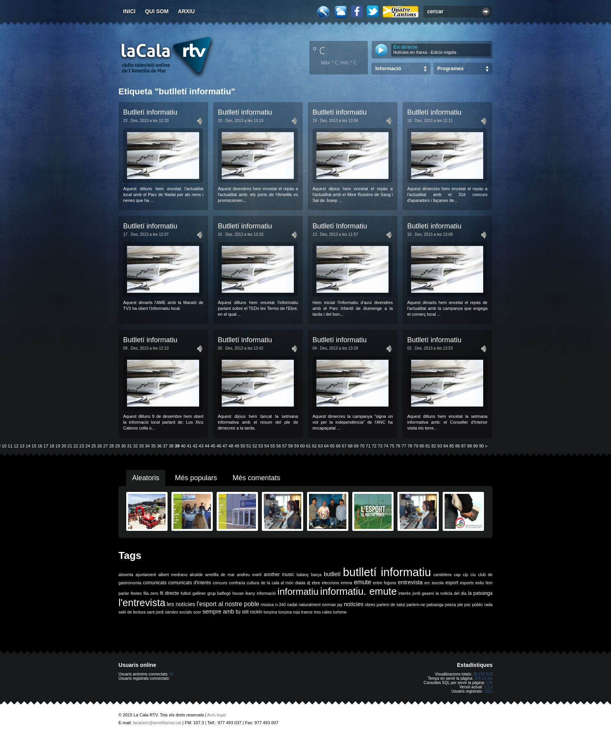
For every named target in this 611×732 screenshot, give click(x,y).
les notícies (181, 604)
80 (421, 446)
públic (477, 604)
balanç (303, 574)
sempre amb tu (221, 611)
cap (457, 574)
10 (4, 446)
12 (16, 446)
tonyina (270, 612)
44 (207, 446)
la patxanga (480, 593)
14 (28, 446)
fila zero (150, 593)
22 (75, 446)
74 (386, 446)
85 (451, 446)
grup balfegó (219, 593)
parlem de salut (390, 604)
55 (272, 446)
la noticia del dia (451, 593)
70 (362, 446)
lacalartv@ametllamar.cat (157, 722)
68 (350, 446)
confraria (237, 582)
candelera (442, 574)
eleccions (330, 582)
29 (117, 446)
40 (183, 446)
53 (260, 446)
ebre (316, 582)
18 (51, 446)
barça (316, 574)
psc (467, 604)
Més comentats (256, 478)
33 (141, 446)
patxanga (434, 604)
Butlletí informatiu (150, 112)
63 (320, 446)
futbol (185, 593)
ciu (473, 574)
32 (135, 446)
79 (415, 446)
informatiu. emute (358, 591)
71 (368, 446)
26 (99, 446)
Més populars (196, 478)
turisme (340, 612)
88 (469, 446)
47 (225, 446)
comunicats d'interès (189, 582)
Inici (129, 11)
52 (255, 446)
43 (201, 446)
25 (93, 446)
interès (404, 593)
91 (172, 674)
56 (278, 446)
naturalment (309, 604)
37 (165, 446)
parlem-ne (415, 604)
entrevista (410, 582)
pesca (450, 604)
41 (189, 446)
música (267, 604)
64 (326, 446)
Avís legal (216, 715)
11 (10, 446)
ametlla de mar (220, 574)
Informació (388, 68)
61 (308, 446)
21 (69, 446)
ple (460, 604)
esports (466, 582)
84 (445, 446)
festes (136, 593)
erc (427, 582)
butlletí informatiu (387, 572)
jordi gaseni (423, 593)
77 (403, 446)
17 (46, 446)
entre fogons (384, 582)
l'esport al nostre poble (228, 604)
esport (451, 582)
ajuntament (146, 574)
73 (380, 446)
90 (481, 446)
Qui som (157, 11)
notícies (354, 604)
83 (439, 446)
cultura (253, 582)
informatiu (297, 591)
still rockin (252, 612)
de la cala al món (277, 582)
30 (123, 446)
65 (332, 446)
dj (308, 582)
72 (374, 446)
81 (428, 446)
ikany (250, 593)
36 (159, 446)
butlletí (332, 574)
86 (457, 446)
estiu (479, 582)
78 (410, 446)
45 (212, 446)
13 (21, 446)
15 (34, 446)
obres (370, 604)
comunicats (155, 582)
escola (438, 582)
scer (197, 612)
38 (171, 446)
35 (153, 446)
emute (362, 582)
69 (356, 446)
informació (266, 593)
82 (433, 446)
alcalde (196, 574)
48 (230, 446)
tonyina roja (289, 612)
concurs (220, 582)
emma (346, 582)
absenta (125, 574)
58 (290, 446)
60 (302, 446)
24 (87, 446)
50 (242, 446)
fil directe (169, 593)
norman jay (332, 604)
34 (147, 446)
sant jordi (155, 612)
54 (266, 446)
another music (279, 574)
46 (219, 446)
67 (344, 446)
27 (105, 446)
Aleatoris (145, 478)
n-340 (280, 604)
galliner (199, 593)
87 (463, 446)
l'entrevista (141, 602)
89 (475, 446)
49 (237, 446)
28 (111, 446)
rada (488, 604)
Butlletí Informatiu (340, 226)
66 (338, 446)
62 (314, 446)
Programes (450, 68)
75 (392, 446)
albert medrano (173, 574)
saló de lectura (131, 612)
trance (307, 612)
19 (57, 446)
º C (319, 50)
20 (64, 446)
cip (465, 574)
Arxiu (186, 11)
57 (284, 446)
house (238, 593)
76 (398, 446)
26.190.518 (483, 674)
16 (39, 446)
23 (81, 446)
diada (300, 582)
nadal (292, 604)
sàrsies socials (178, 612)
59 (296, 446)
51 (248, 446)
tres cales (323, 612)
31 (129, 446)
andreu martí (249, 574)
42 (195, 446)
